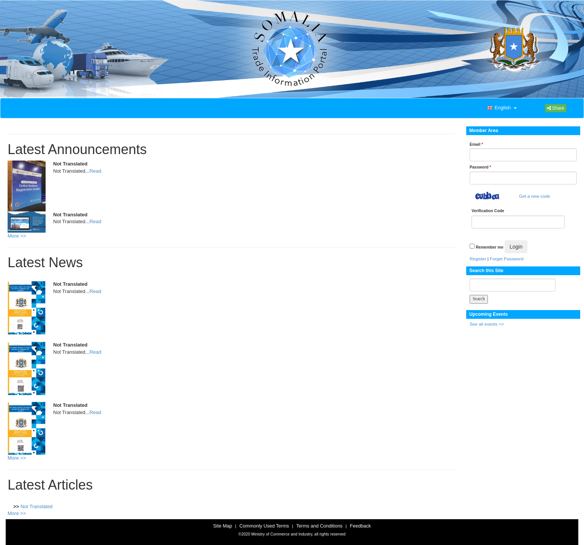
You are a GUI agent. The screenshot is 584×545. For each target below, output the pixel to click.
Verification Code (488, 210)
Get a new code (534, 196)
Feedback (360, 526)
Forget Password (506, 258)
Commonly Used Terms (264, 526)
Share (555, 108)
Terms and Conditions (319, 526)
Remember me (489, 247)
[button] (501, 108)
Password (480, 167)
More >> (17, 236)
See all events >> (487, 323)
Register (478, 258)
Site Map (222, 526)
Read (95, 171)
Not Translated (37, 506)
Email (476, 144)
